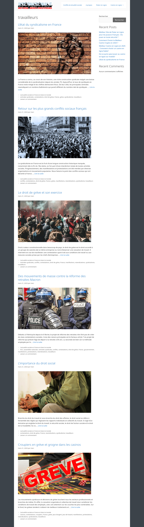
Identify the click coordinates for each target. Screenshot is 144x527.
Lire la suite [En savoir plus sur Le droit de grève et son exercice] (64, 255)
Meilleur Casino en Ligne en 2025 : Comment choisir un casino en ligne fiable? (112, 48)
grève (62, 97)
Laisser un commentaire (28, 99)
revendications (70, 181)
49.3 (21, 350)
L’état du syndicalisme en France (39, 24)
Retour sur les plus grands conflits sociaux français (52, 108)
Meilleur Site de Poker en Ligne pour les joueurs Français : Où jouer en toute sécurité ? (111, 34)
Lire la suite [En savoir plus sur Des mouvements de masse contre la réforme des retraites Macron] (37, 342)
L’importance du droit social (36, 363)
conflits (22, 181)
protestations (32, 352)
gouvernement (89, 350)
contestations (39, 97)
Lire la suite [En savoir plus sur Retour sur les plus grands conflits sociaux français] (39, 173)
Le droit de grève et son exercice (40, 192)
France (57, 97)
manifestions (60, 181)
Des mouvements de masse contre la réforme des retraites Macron (52, 278)
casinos (22, 515)
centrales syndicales (27, 97)
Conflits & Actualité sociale (72, 5)
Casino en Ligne (118, 5)
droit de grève (49, 97)
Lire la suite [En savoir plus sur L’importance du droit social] (42, 426)
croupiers (39, 515)
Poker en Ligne (101, 5)
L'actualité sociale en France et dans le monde (35, 95)
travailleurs (78, 97)
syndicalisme (68, 97)
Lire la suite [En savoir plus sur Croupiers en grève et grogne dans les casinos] (75, 507)
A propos (89, 5)
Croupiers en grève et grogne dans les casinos (49, 445)
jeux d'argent (57, 515)
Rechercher (103, 16)
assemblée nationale (31, 350)
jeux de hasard (67, 515)
